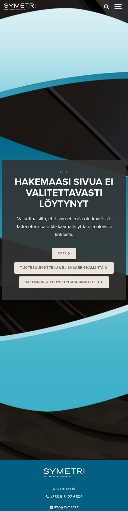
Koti (62, 253)
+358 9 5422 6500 (64, 496)
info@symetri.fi (64, 507)
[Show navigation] (118, 7)
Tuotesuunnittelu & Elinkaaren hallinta (62, 268)
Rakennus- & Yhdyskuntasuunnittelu (62, 282)
